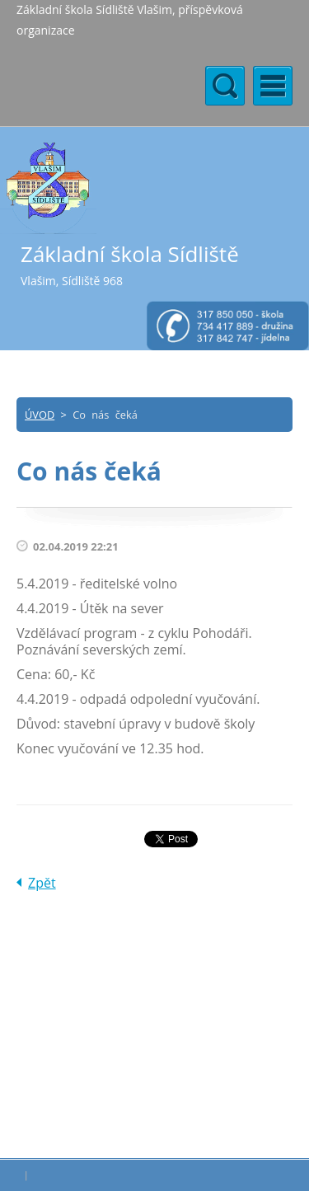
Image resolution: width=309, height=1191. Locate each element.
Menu (273, 86)
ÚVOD (39, 414)
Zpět (42, 883)
